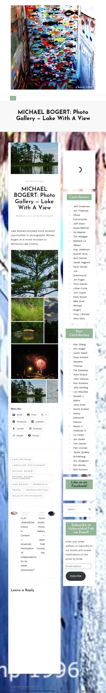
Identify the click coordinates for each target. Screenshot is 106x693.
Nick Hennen (80, 258)
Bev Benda (79, 465)
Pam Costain (80, 448)
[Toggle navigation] (13, 98)
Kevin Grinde (80, 266)
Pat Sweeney (80, 370)
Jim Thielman (80, 210)
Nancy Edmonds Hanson (78, 417)
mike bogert (20, 484)
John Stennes (81, 379)
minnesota (40, 484)
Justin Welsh (80, 353)
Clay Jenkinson (81, 249)
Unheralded (34, 181)
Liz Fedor (78, 435)
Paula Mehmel (81, 228)
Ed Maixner (79, 232)
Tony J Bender (81, 314)
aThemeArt (88, 691)
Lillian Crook (80, 288)
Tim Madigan (80, 236)
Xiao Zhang (79, 344)
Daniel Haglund (81, 262)
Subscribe (75, 576)
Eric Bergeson (81, 460)
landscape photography (29, 465)
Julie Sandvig (80, 387)
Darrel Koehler (81, 409)
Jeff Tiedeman (81, 206)
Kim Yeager (79, 348)
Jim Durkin (79, 439)
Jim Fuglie (79, 279)
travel (17, 490)
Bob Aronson (80, 469)
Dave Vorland (80, 357)
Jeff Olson (79, 223)
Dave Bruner (80, 297)
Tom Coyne (79, 292)
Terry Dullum (80, 284)
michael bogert (23, 471)
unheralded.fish (37, 490)
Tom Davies (79, 443)
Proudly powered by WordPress (37, 691)
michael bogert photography (23, 478)
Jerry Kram (79, 404)
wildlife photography (27, 496)
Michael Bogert (46, 216)
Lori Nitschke (80, 391)
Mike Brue (78, 301)
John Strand (80, 374)
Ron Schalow (80, 383)
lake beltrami (21, 460)
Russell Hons (80, 253)
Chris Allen (79, 318)
